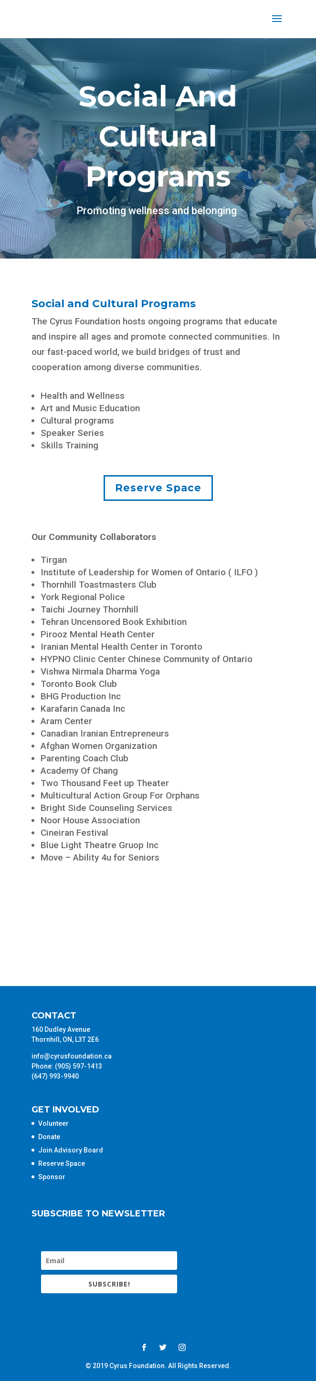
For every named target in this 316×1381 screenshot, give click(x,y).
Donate (49, 1137)
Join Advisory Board (70, 1150)
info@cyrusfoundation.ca (72, 1056)
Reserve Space (158, 488)
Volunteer (53, 1123)
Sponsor (51, 1177)
